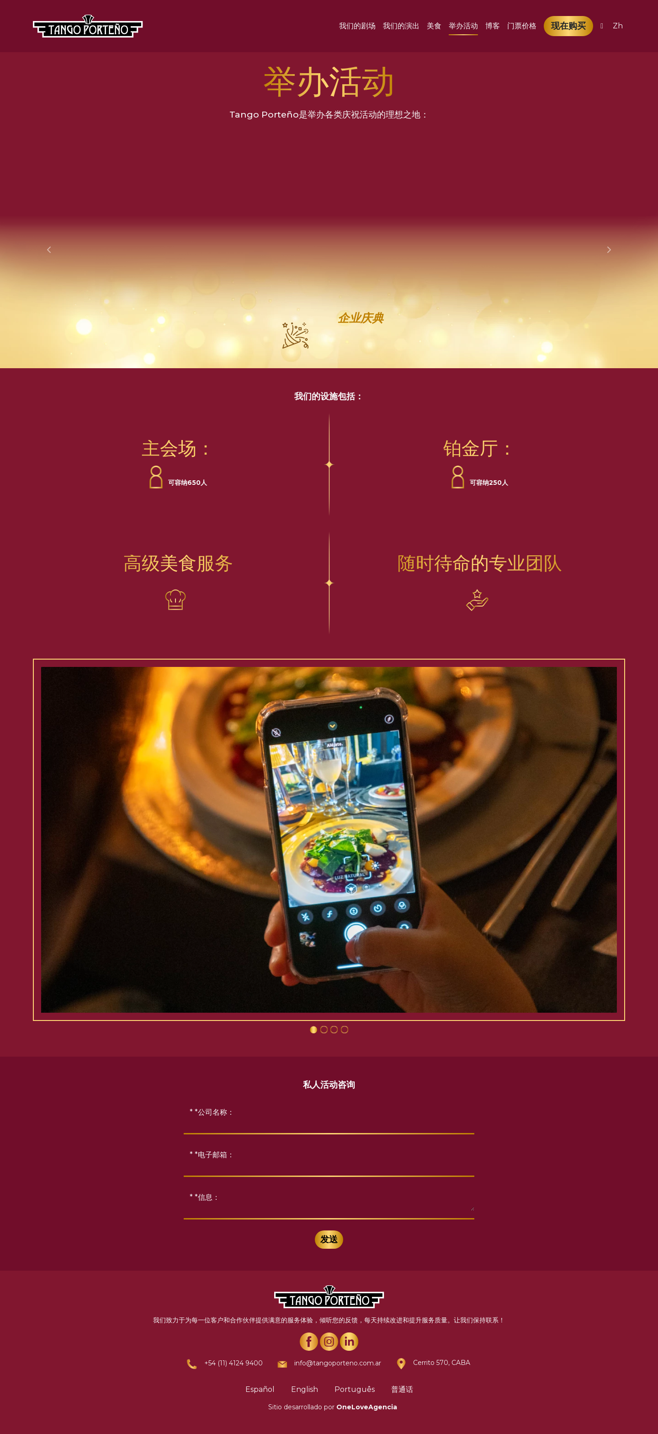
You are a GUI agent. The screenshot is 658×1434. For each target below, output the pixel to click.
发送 (329, 1239)
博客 (492, 25)
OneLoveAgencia (366, 1407)
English (304, 1389)
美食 (434, 25)
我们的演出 (401, 25)
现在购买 (568, 26)
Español (260, 1389)
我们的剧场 (357, 25)
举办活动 (463, 25)
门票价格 (521, 25)
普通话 (402, 1389)
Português (354, 1389)
